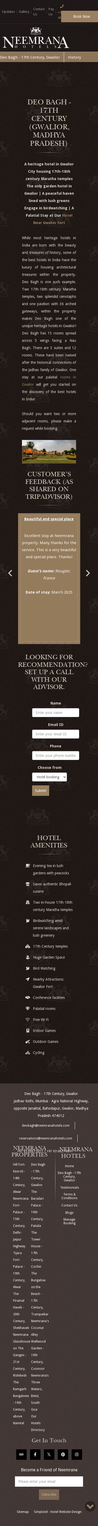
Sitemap (23, 1512)
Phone (55, 746)
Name (55, 703)
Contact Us (69, 1205)
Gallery (24, 12)
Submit (40, 791)
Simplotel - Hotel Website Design (58, 1512)
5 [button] (57, 642)
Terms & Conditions (69, 1196)
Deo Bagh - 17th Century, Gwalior (30, 57)
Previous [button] (10, 570)
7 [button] (72, 642)
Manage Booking (70, 1221)
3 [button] (41, 642)
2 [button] (33, 642)
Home (69, 1166)
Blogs (69, 1213)
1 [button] (25, 642)
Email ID (56, 725)
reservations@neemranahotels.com (45, 1138)
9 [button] (53, 650)
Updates (8, 12)
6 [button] (64, 642)
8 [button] (45, 650)
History (74, 57)
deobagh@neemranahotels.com (46, 1125)
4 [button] (49, 642)
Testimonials (69, 1187)
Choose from (50, 767)
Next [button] (87, 570)
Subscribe (49, 1494)
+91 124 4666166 (64, 11)
